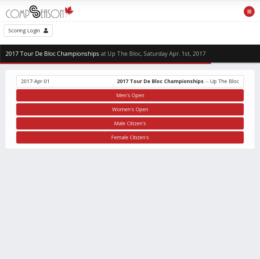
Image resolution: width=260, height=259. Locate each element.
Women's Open (130, 109)
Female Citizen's (130, 137)
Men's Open (130, 95)
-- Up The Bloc (130, 81)
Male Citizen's (130, 123)
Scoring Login (28, 30)
